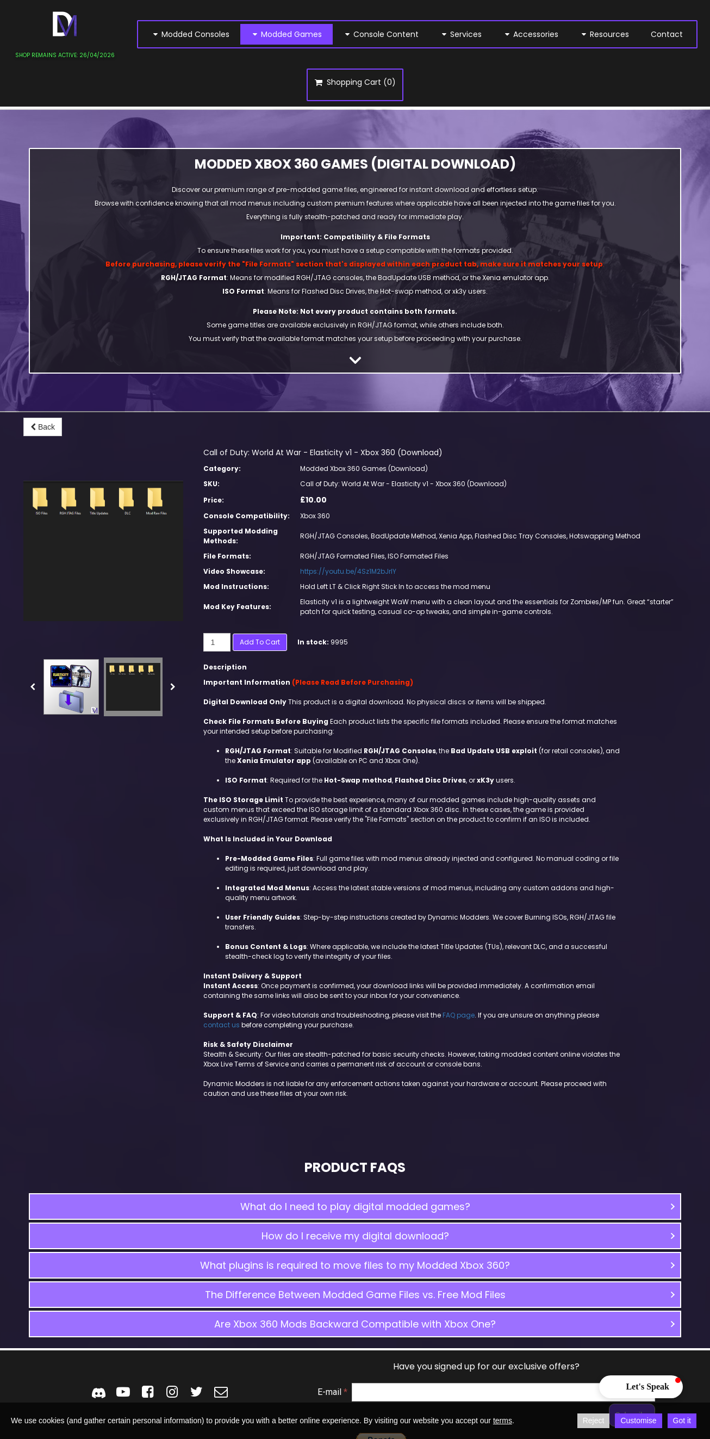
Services (461, 34)
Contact (667, 34)
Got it (682, 1420)
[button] (355, 1206)
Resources (604, 34)
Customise (638, 1420)
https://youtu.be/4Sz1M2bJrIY (348, 571)
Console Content (381, 34)
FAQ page (459, 1015)
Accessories (530, 34)
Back (42, 427)
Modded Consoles (190, 34)
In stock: (313, 642)
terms (502, 1420)
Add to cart (260, 642)
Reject (594, 1420)
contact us (222, 1024)
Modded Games (286, 34)
